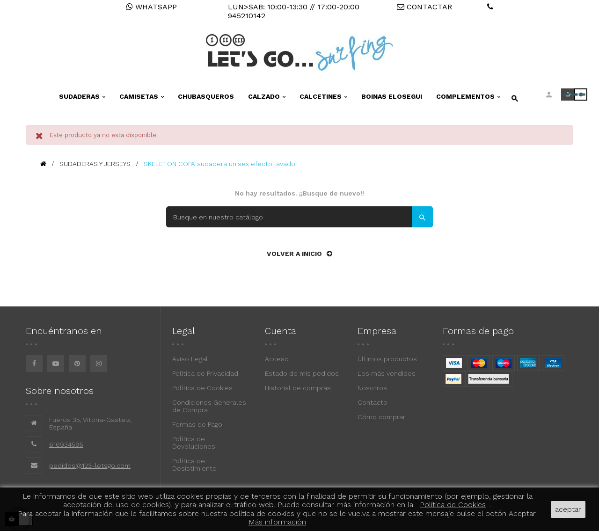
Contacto (372, 402)
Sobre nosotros (60, 390)
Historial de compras (298, 388)
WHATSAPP (151, 6)
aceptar (568, 509)
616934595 (66, 444)
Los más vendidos (387, 373)
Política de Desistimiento (194, 464)
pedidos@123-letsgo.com (90, 465)
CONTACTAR (424, 6)
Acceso (277, 359)
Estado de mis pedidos (302, 373)
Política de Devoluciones (193, 442)
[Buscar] (299, 216)
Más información (277, 521)
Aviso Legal (190, 359)
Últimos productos (387, 359)
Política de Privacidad (205, 373)
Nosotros (372, 388)
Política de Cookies (202, 388)
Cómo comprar (381, 417)
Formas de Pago (197, 424)
